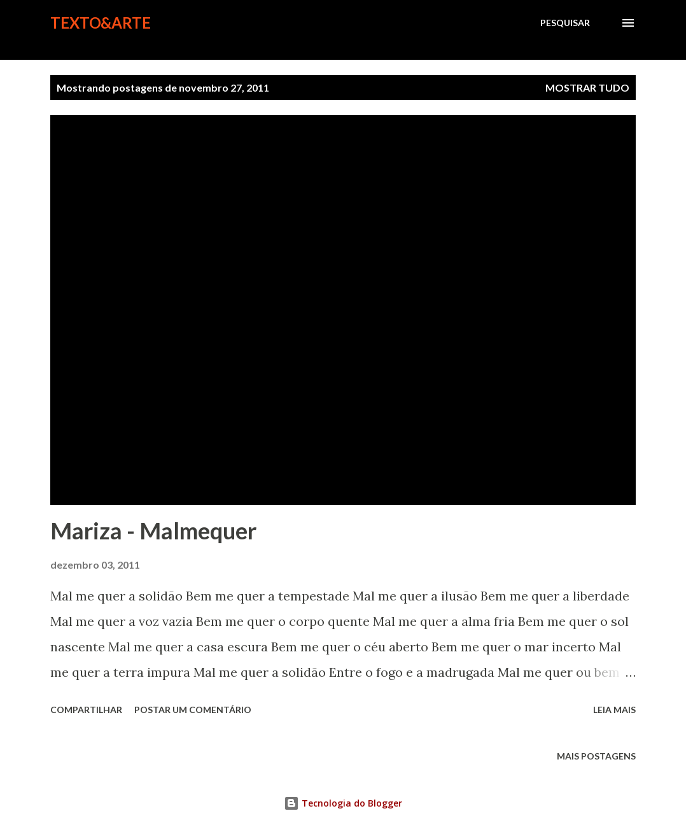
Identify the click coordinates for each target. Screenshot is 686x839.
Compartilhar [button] (86, 709)
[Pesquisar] (565, 23)
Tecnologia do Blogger (343, 803)
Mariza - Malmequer (153, 530)
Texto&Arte (100, 22)
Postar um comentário (192, 709)
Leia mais (614, 709)
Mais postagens (596, 756)
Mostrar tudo (587, 87)
